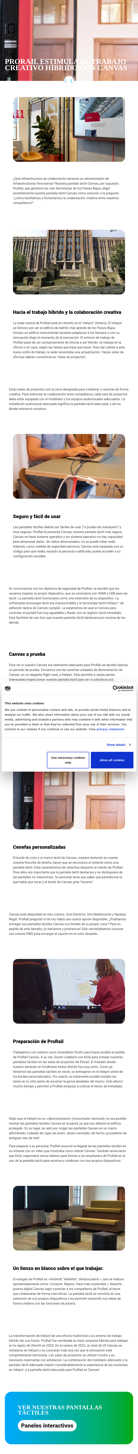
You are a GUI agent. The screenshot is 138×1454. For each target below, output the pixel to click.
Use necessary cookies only (68, 760)
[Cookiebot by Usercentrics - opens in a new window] (115, 689)
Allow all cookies (112, 760)
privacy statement (110, 729)
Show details (116, 744)
